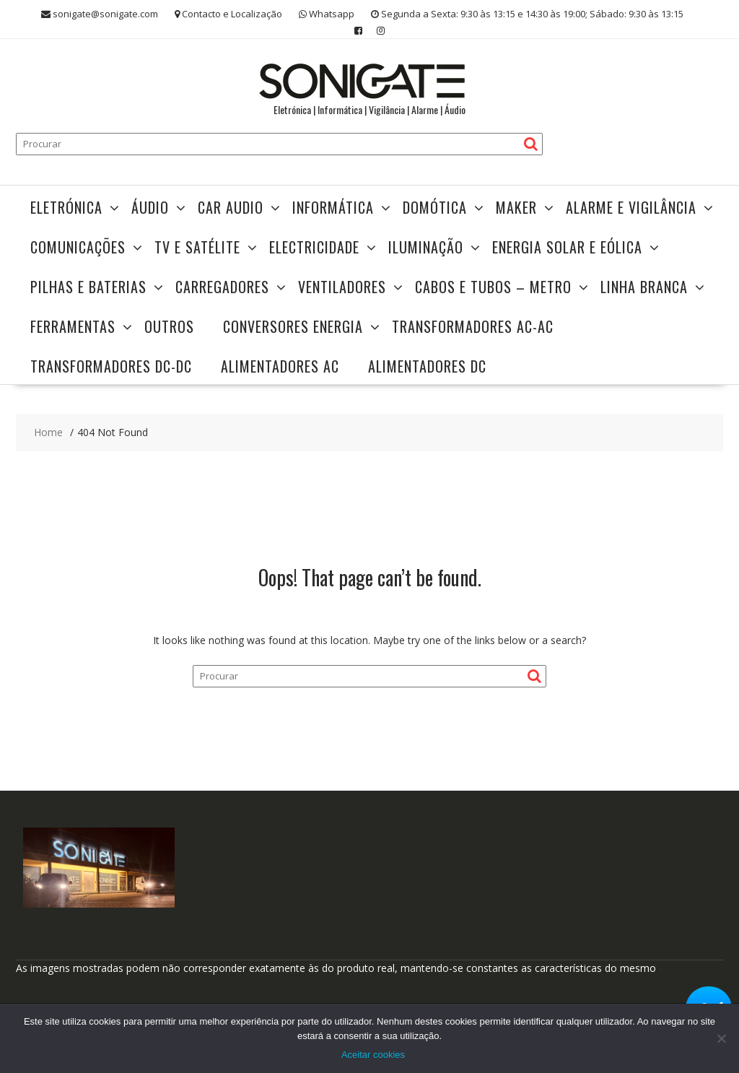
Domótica (435, 207)
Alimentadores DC (427, 366)
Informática (333, 207)
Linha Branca (644, 286)
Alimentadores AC (280, 366)
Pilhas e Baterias (88, 286)
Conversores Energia (293, 326)
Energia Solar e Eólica (567, 247)
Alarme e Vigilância (631, 207)
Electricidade (314, 247)
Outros (169, 326)
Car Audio (230, 207)
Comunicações (78, 247)
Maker (516, 207)
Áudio (150, 207)
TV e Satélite (197, 247)
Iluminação (425, 247)
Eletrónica (66, 207)
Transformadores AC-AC (473, 326)
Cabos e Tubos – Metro (493, 286)
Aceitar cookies (373, 1054)
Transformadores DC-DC (111, 366)
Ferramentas (72, 326)
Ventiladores (342, 286)
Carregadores (222, 286)
